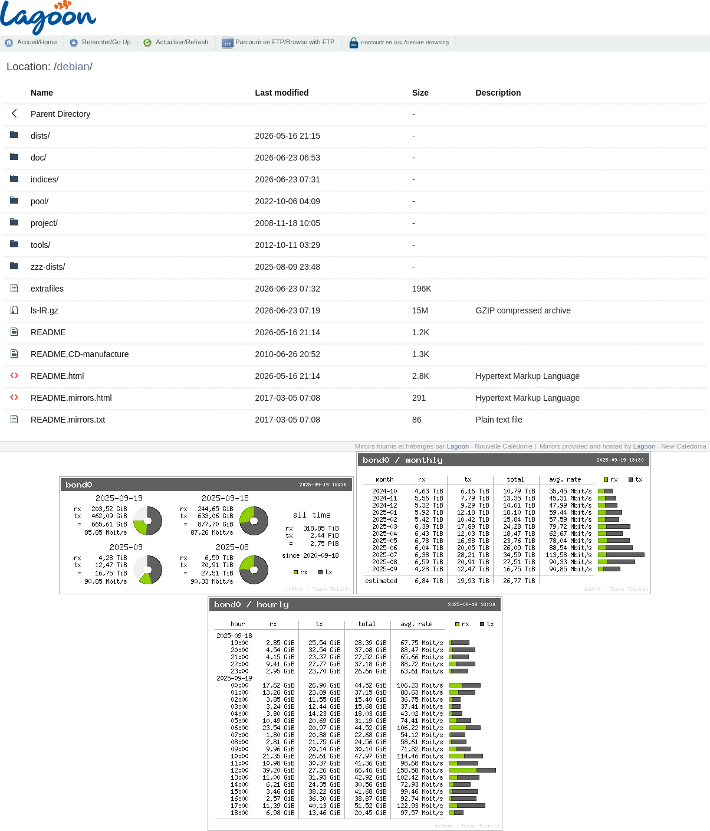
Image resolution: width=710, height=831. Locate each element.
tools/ (40, 245)
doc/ (38, 157)
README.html (57, 376)
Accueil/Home (37, 41)
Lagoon (458, 446)
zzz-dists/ (48, 266)
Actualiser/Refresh (182, 41)
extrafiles (47, 288)
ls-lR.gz (44, 310)
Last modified (282, 92)
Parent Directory (60, 114)
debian (73, 66)
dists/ (40, 135)
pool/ (39, 201)
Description (498, 92)
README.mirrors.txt (68, 419)
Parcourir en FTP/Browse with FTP (284, 41)
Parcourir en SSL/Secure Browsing (404, 42)
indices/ (44, 179)
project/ (44, 223)
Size (420, 92)
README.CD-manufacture (80, 354)
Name (42, 92)
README (48, 332)
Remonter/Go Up (106, 41)
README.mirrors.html (71, 398)
